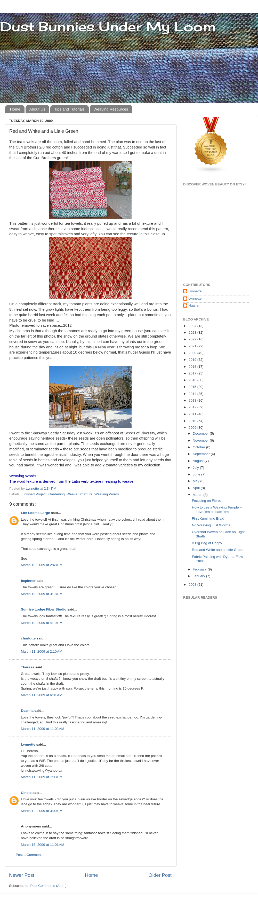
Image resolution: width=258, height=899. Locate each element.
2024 (193, 326)
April (197, 488)
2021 (193, 346)
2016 (193, 380)
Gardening (57, 494)
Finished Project (33, 494)
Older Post (160, 875)
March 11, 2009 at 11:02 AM (42, 729)
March (198, 495)
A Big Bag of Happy (207, 543)
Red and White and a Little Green (218, 550)
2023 (193, 332)
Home (15, 109)
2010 (193, 421)
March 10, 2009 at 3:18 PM (41, 594)
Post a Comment (29, 855)
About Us (37, 109)
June (197, 474)
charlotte (28, 638)
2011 (193, 414)
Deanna (27, 711)
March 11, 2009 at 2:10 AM (41, 651)
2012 (193, 407)
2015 (193, 387)
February (200, 569)
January (199, 576)
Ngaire (193, 305)
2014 (193, 394)
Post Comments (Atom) (48, 886)
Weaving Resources (111, 109)
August (199, 461)
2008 (193, 585)
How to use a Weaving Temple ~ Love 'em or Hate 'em (217, 509)
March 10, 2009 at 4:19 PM (41, 623)
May (196, 481)
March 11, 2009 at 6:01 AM (41, 695)
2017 (193, 373)
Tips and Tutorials (69, 109)
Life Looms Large (35, 513)
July (196, 468)
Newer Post (21, 875)
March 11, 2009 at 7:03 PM (41, 777)
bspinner (28, 581)
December (201, 433)
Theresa (27, 667)
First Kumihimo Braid (208, 518)
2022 (193, 339)
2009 (193, 427)
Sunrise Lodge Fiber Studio (43, 609)
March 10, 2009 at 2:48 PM (41, 565)
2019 (193, 360)
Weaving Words (106, 494)
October (199, 447)
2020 (193, 353)
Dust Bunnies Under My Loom (108, 26)
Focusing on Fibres (207, 501)
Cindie (27, 793)
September (202, 454)
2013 (193, 400)
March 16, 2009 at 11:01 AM (42, 845)
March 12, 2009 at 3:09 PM (41, 811)
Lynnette (28, 744)
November (201, 440)
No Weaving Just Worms (211, 525)
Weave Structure (79, 494)
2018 (193, 367)
